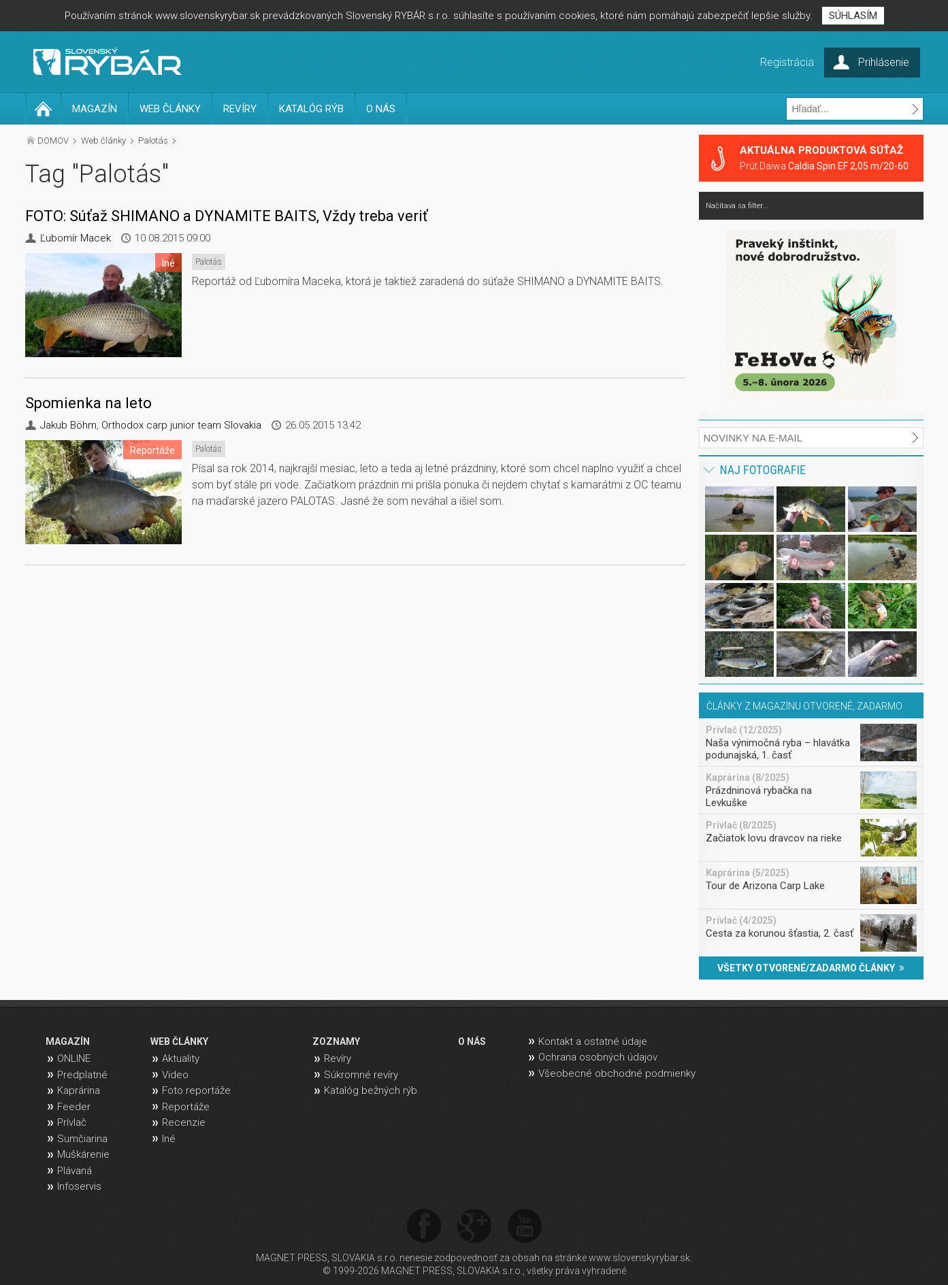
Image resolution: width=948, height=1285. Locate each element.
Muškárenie (83, 1154)
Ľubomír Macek (75, 238)
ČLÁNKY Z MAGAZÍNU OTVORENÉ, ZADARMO (804, 706)
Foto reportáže (196, 1090)
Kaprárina (78, 1090)
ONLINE (74, 1058)
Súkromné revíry (361, 1075)
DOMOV (53, 140)
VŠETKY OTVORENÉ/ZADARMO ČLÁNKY (810, 968)
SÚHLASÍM (853, 16)
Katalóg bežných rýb (370, 1090)
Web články (103, 140)
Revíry (337, 1058)
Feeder (74, 1107)
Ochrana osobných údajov (597, 1057)
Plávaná (74, 1171)
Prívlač (71, 1122)
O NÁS (380, 109)
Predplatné (82, 1075)
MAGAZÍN (94, 109)
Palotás (153, 140)
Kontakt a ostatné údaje (592, 1041)
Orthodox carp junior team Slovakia (181, 425)
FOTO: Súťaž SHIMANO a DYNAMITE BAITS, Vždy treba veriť (226, 215)
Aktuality (180, 1058)
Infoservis (79, 1186)
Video (175, 1075)
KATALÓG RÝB (311, 109)
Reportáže (186, 1107)
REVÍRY (240, 109)
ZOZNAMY (336, 1041)
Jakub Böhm (68, 425)
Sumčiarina (82, 1139)
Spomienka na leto (88, 403)
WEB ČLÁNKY (170, 109)
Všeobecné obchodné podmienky (617, 1073)
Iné (169, 1139)
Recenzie (184, 1122)
